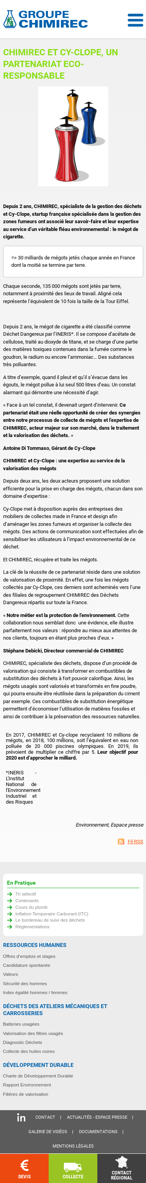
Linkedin (21, 1117)
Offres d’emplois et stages (29, 956)
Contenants (27, 900)
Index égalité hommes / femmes (35, 992)
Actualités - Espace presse (97, 1117)
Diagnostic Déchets (22, 1042)
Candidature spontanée (27, 965)
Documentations (98, 1131)
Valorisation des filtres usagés (33, 1033)
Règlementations (33, 926)
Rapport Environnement (27, 1084)
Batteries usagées (21, 1023)
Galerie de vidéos (47, 1131)
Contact (45, 1117)
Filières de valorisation (25, 1094)
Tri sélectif (26, 893)
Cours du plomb (32, 907)
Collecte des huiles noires (29, 1051)
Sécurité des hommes (25, 983)
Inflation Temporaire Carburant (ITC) (52, 913)
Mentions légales (73, 1146)
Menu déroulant (135, 20)
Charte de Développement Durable (38, 1075)
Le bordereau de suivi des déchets (50, 919)
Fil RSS (135, 841)
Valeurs (10, 974)
